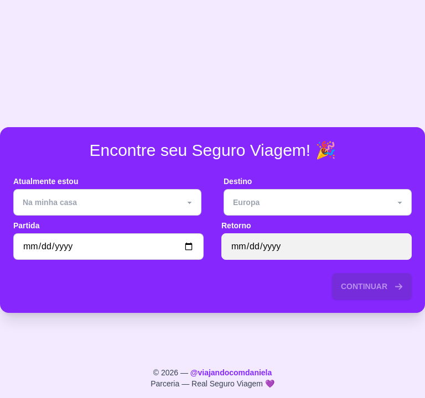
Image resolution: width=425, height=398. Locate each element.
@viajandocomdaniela (231, 372)
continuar (372, 286)
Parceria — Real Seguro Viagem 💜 (212, 383)
